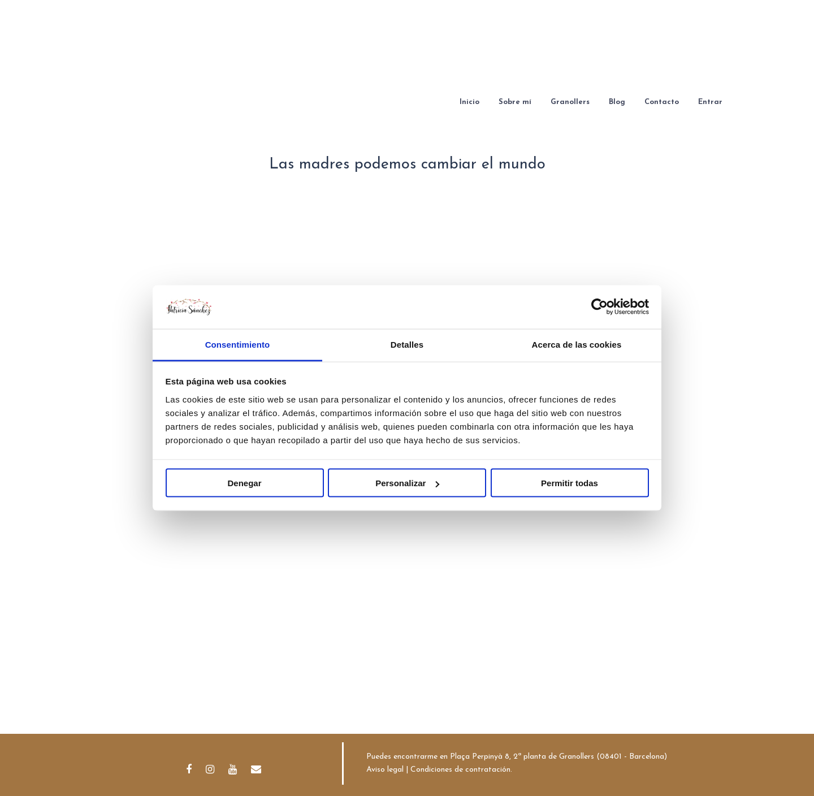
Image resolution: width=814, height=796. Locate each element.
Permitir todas (569, 483)
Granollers (570, 102)
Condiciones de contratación (460, 769)
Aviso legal (385, 769)
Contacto (661, 102)
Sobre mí (515, 102)
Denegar (244, 483)
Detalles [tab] (407, 344)
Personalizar (407, 483)
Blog (617, 102)
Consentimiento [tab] (237, 344)
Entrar (710, 102)
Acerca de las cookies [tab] (577, 344)
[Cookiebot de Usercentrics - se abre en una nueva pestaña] (599, 306)
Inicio (469, 102)
